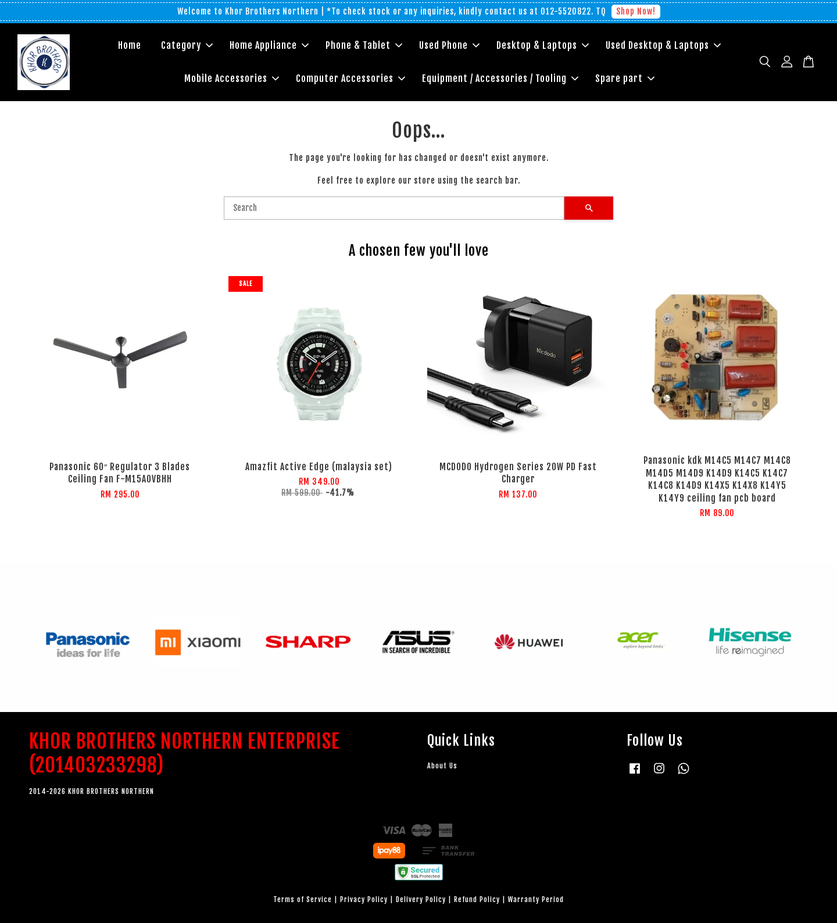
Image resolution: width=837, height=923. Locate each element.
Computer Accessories (350, 78)
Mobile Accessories (231, 78)
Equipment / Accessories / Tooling (500, 78)
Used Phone (449, 45)
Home (129, 45)
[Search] (394, 208)
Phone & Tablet (364, 45)
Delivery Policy (421, 899)
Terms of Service (302, 899)
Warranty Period (536, 899)
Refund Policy (477, 899)
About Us (442, 765)
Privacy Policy (364, 899)
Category (187, 45)
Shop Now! (636, 11)
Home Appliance (269, 45)
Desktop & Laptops (542, 45)
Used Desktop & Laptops (663, 45)
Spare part (624, 78)
